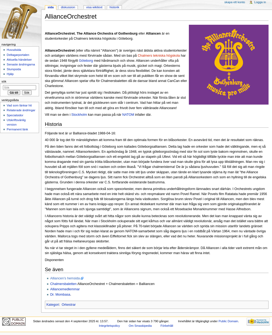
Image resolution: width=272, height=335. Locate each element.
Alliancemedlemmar (65, 289)
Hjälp (10, 74)
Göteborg (86, 61)
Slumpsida (14, 69)
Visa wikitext (94, 7)
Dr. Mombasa (60, 294)
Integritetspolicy (109, 325)
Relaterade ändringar (21, 110)
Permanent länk (17, 129)
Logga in (260, 2)
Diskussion (68, 7)
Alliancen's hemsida (65, 278)
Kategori (52, 305)
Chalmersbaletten (63, 284)
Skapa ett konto (234, 2)
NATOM (128, 115)
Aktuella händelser (19, 59)
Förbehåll (166, 325)
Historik (114, 7)
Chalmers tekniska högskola (159, 55)
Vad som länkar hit (19, 105)
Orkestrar (69, 305)
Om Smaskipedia (140, 325)
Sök (4, 81)
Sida (51, 7)
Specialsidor (15, 115)
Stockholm (79, 115)
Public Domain (228, 321)
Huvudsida (14, 49)
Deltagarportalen (18, 54)
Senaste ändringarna (21, 64)
